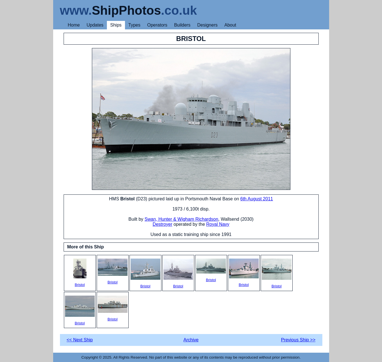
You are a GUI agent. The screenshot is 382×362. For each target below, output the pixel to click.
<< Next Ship (80, 339)
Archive (191, 339)
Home (74, 25)
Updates (95, 25)
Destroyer (162, 224)
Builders (182, 25)
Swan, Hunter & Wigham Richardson (181, 219)
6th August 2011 (256, 198)
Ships (116, 25)
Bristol (80, 273)
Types (134, 25)
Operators (157, 25)
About (230, 25)
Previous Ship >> (298, 339)
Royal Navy (217, 224)
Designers (207, 25)
